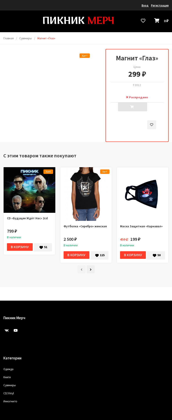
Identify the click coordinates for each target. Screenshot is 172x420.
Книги (7, 377)
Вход (145, 5)
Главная (8, 38)
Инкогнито (10, 401)
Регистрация (160, 5)
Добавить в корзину (132, 108)
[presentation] (81, 269)
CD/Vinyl (8, 393)
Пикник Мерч (14, 317)
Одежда (8, 369)
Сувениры (25, 38)
